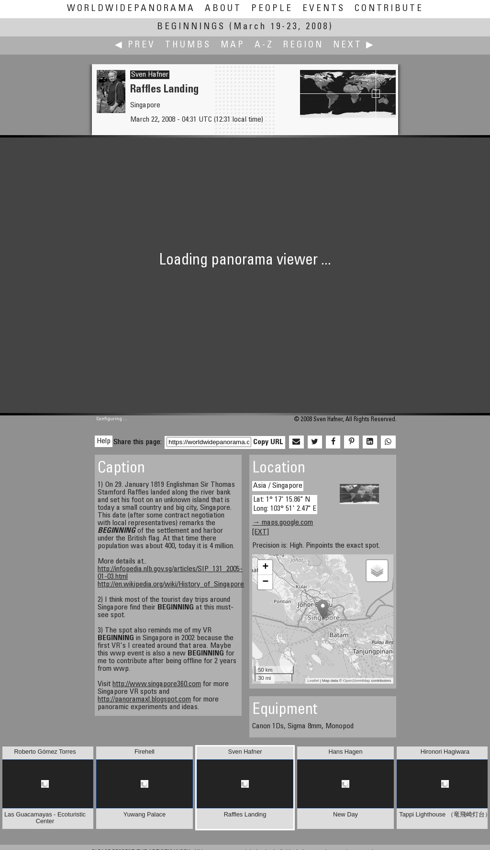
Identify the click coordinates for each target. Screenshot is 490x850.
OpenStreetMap (356, 680)
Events (323, 8)
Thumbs (188, 45)
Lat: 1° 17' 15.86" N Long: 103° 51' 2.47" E (284, 504)
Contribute (389, 8)
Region (303, 45)
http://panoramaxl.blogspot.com (144, 699)
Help (104, 441)
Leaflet (313, 680)
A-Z (264, 45)
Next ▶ (354, 45)
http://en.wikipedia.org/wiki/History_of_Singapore (171, 584)
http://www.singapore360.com (156, 684)
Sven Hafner (149, 75)
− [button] (265, 582)
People (272, 8)
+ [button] (265, 567)
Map (233, 45)
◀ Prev (135, 45)
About (223, 8)
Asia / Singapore (277, 486)
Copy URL (268, 442)
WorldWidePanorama (131, 8)
